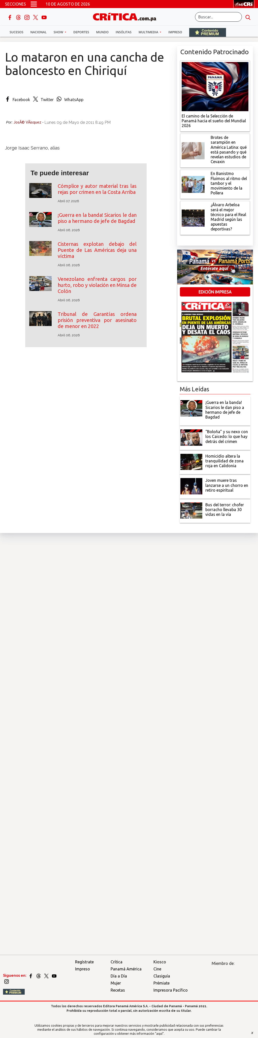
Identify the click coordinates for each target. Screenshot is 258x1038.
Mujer (116, 983)
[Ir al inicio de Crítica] (127, 16)
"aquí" (159, 1033)
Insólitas (124, 32)
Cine (157, 969)
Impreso (175, 32)
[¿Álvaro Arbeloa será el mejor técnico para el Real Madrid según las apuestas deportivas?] (193, 217)
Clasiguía (161, 976)
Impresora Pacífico (170, 990)
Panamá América (126, 969)
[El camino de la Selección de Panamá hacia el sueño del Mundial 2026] (215, 86)
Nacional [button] (38, 32)
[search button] (248, 17)
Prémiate (161, 983)
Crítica (116, 962)
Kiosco (159, 962)
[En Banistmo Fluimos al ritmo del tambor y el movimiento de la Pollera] (193, 184)
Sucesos (16, 32)
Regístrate (84, 962)
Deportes (81, 32)
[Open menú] (34, 4)
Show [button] (59, 32)
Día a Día (119, 976)
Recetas (118, 990)
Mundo (102, 32)
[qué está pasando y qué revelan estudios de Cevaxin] (193, 150)
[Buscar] (218, 17)
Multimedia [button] (149, 32)
